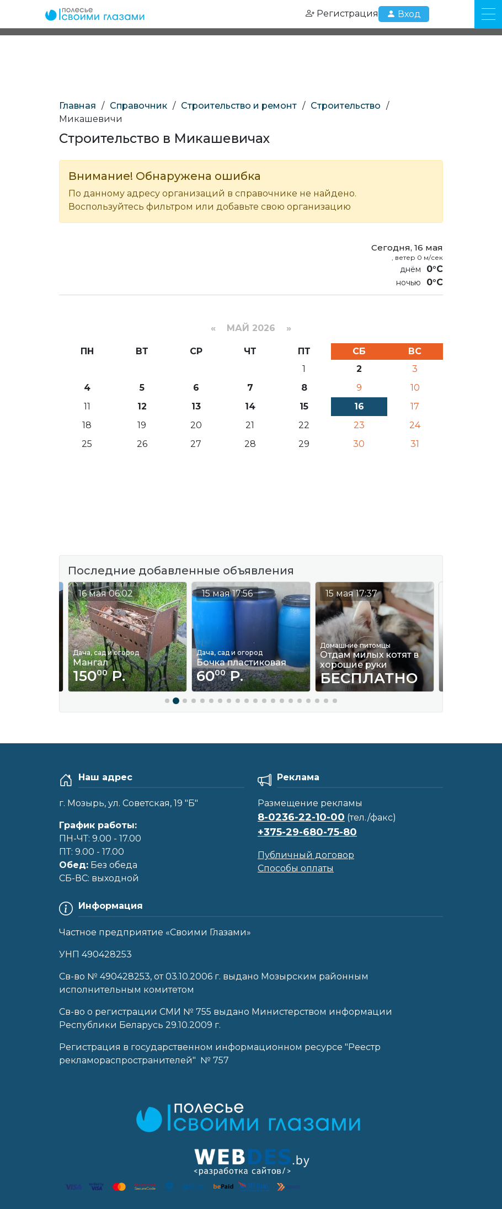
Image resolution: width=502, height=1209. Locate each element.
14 (250, 406)
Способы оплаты (296, 868)
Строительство (346, 105)
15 (304, 406)
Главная (77, 105)
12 (142, 406)
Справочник (138, 105)
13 (196, 406)
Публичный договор (306, 855)
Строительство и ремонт (239, 105)
